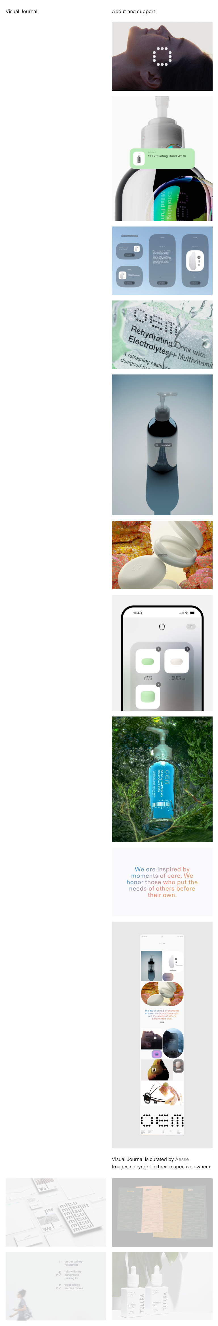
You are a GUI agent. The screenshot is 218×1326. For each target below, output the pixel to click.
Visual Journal (21, 11)
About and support (133, 11)
